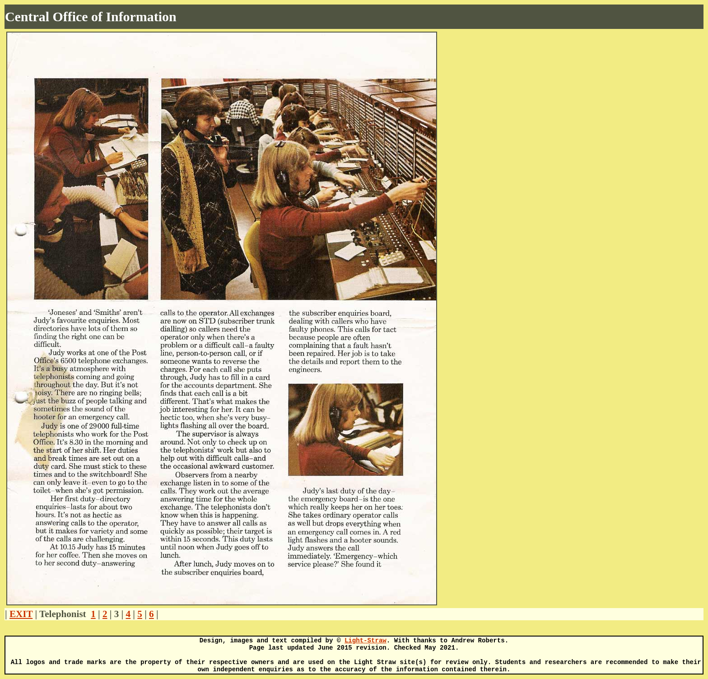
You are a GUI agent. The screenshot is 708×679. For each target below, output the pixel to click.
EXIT (21, 614)
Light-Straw (366, 640)
